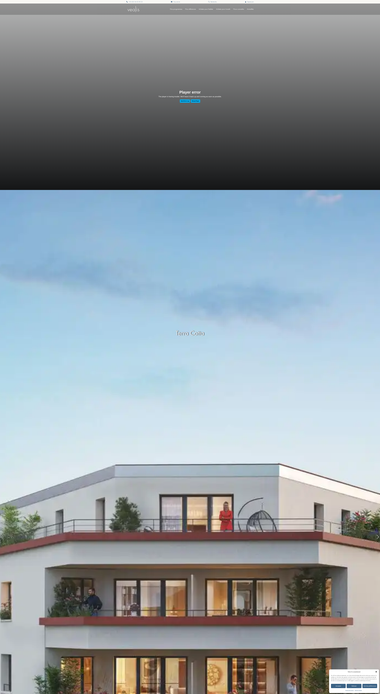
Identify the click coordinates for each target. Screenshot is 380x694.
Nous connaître (238, 9)
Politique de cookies (349, 690)
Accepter (338, 686)
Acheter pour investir (223, 9)
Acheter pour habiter (206, 9)
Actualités (250, 9)
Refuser (354, 686)
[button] (376, 672)
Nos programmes (176, 9)
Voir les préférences (369, 686)
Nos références (190, 9)
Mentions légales (358, 690)
